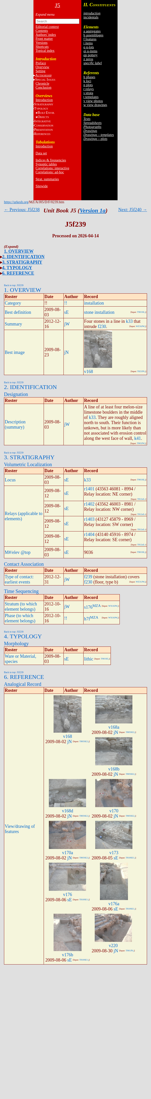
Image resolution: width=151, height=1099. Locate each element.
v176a (113, 903)
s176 (88, 607)
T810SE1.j (130, 857)
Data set (41, 153)
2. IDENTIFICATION (23, 256)
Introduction (44, 100)
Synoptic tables (46, 164)
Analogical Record (22, 684)
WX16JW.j (113, 606)
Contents (41, 31)
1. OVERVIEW (18, 251)
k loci (87, 81)
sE (66, 312)
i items (88, 43)
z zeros (88, 59)
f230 (102, 326)
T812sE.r (141, 499)
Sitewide (41, 186)
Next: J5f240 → (132, 209)
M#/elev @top (17, 552)
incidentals (90, 17)
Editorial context (47, 27)
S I (45, 79)
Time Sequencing (21, 591)
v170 (113, 810)
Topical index (44, 51)
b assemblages (93, 35)
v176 (67, 894)
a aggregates (92, 31)
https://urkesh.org (16, 202)
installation (94, 303)
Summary (13, 324)
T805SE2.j (84, 741)
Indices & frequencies (50, 160)
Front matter (44, 39)
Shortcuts (42, 47)
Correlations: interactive (52, 168)
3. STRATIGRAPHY (22, 262)
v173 (113, 852)
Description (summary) (15, 424)
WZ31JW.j (141, 582)
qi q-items (90, 51)
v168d (67, 810)
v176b (67, 954)
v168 (88, 371)
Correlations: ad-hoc (49, 172)
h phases (89, 77)
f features (89, 39)
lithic (88, 658)
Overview (42, 67)
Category (13, 303)
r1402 (89, 504)
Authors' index (45, 35)
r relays (88, 89)
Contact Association (24, 564)
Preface (40, 63)
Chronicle (42, 83)
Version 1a (93, 210)
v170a (67, 852)
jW (67, 324)
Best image (15, 352)
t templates (90, 97)
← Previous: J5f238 (22, 209)
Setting (40, 71)
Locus (10, 479)
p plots (88, 85)
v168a (113, 727)
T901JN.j (130, 950)
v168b (114, 769)
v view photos (93, 101)
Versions (41, 43)
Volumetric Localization (28, 464)
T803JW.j (141, 443)
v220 (113, 945)
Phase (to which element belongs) (20, 618)
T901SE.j (141, 312)
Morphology (16, 643)
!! (65, 303)
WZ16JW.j (141, 326)
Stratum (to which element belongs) (21, 606)
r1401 (89, 488)
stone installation (99, 312)
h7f (87, 618)
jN (66, 352)
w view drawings (95, 105)
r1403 (89, 519)
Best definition (18, 312)
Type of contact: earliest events (19, 579)
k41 (137, 438)
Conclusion (43, 87)
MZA (96, 606)
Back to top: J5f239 (14, 285)
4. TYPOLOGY (17, 267)
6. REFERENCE (18, 273)
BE (46, 113)
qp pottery (90, 55)
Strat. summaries (47, 179)
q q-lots (88, 47)
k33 (129, 321)
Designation (16, 394)
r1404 (89, 534)
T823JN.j (141, 371)
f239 (88, 576)
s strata (88, 93)
